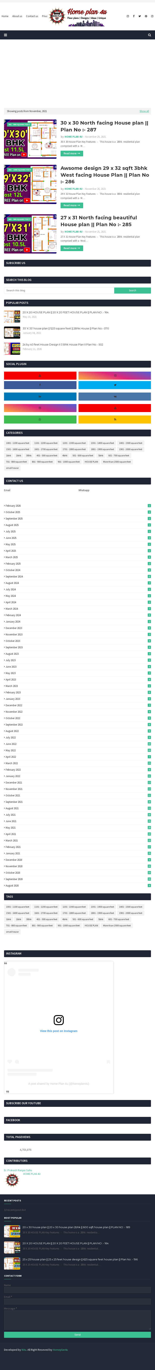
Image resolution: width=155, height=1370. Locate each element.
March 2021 (78, 840)
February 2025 (78, 563)
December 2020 (78, 860)
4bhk (64, 455)
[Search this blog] (59, 291)
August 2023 (78, 654)
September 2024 (78, 576)
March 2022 (78, 763)
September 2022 (78, 724)
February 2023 (78, 692)
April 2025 (78, 551)
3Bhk (28, 455)
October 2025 (78, 512)
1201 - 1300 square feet (74, 442)
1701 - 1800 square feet (74, 449)
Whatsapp (84, 490)
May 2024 (78, 596)
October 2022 (78, 718)
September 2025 (78, 518)
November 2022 (78, 711)
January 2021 (78, 853)
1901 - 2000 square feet (130, 449)
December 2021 (78, 782)
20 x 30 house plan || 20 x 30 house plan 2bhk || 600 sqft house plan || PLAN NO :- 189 (76, 1227)
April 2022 (78, 757)
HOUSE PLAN (91, 461)
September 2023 (78, 647)
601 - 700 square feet (118, 455)
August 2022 (78, 731)
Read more (70, 153)
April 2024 (78, 602)
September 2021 (78, 802)
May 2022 (78, 750)
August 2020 (78, 885)
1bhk (8, 455)
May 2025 (78, 544)
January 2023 (78, 699)
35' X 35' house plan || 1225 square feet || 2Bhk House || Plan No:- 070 (66, 328)
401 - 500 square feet (47, 455)
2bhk (18, 455)
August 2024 (78, 583)
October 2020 (78, 872)
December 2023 (78, 628)
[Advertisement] (77, 73)
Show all (144, 111)
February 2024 (78, 615)
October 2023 (78, 641)
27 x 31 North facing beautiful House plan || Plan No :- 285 (99, 221)
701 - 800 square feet (16, 461)
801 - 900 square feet (42, 461)
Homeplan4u (60, 1349)
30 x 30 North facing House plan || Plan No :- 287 (104, 126)
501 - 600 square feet (82, 455)
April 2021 (78, 834)
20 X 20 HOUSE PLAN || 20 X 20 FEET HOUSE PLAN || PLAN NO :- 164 (66, 312)
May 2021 (78, 827)
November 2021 (78, 789)
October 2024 (78, 570)
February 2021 (78, 847)
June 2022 (78, 744)
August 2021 (78, 808)
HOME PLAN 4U (74, 136)
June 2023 (78, 666)
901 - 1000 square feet (69, 461)
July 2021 (78, 814)
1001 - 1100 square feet (17, 442)
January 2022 (78, 776)
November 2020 (78, 866)
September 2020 (78, 879)
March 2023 (78, 686)
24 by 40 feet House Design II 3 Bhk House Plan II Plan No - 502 (63, 344)
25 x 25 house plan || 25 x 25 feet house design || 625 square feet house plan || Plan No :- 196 (80, 1259)
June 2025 (78, 538)
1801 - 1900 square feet (102, 449)
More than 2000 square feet (117, 461)
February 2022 (78, 769)
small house (12, 467)
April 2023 (78, 679)
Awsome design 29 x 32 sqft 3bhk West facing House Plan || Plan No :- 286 (105, 175)
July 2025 (78, 531)
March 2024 (78, 608)
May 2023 (78, 673)
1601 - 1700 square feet (46, 449)
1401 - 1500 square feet (130, 442)
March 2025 (78, 557)
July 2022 (78, 737)
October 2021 (78, 795)
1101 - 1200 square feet (46, 442)
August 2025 (78, 525)
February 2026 (78, 505)
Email (7, 490)
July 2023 (78, 660)
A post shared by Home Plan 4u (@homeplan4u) (58, 1083)
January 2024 (78, 621)
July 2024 (78, 589)
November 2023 (78, 634)
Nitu (24, 1349)
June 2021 (78, 821)
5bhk (100, 455)
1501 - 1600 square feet (17, 449)
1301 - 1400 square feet (102, 442)
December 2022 (78, 705)
